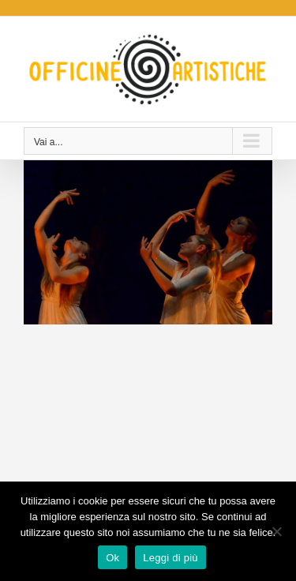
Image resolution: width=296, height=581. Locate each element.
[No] (276, 531)
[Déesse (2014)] (148, 169)
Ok (112, 558)
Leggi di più (170, 558)
